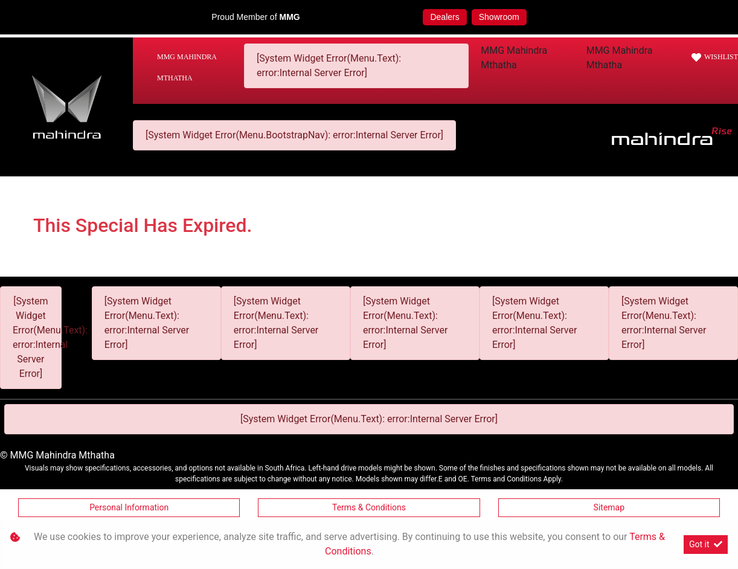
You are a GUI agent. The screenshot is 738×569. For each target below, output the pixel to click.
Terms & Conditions (369, 507)
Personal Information (128, 507)
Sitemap (609, 507)
